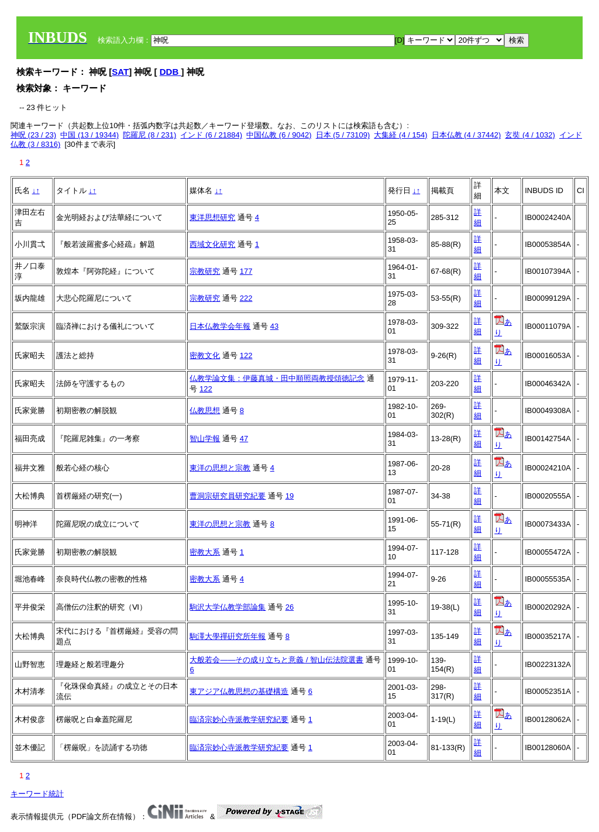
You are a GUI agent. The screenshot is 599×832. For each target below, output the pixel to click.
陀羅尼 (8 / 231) (149, 134)
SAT (120, 72)
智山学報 (205, 438)
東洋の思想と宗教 (220, 467)
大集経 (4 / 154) (400, 134)
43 (274, 326)
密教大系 (205, 552)
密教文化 (205, 355)
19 (289, 495)
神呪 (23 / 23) (33, 134)
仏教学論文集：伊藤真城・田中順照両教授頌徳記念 (277, 378)
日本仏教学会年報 (220, 326)
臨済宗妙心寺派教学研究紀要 (239, 719)
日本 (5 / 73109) (343, 134)
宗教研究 (205, 271)
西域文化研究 (212, 244)
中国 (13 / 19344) (89, 134)
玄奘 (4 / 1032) (530, 134)
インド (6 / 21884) (211, 134)
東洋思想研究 (212, 217)
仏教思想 (205, 410)
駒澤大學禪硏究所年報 (228, 636)
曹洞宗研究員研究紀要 (228, 495)
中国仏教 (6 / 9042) (278, 134)
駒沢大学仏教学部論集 (228, 607)
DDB (170, 72)
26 (289, 607)
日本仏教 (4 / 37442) (466, 134)
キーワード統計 (37, 793)
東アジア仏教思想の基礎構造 (239, 691)
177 (246, 271)
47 (244, 438)
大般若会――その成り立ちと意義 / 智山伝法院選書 (276, 659)
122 (246, 355)
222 (246, 298)
